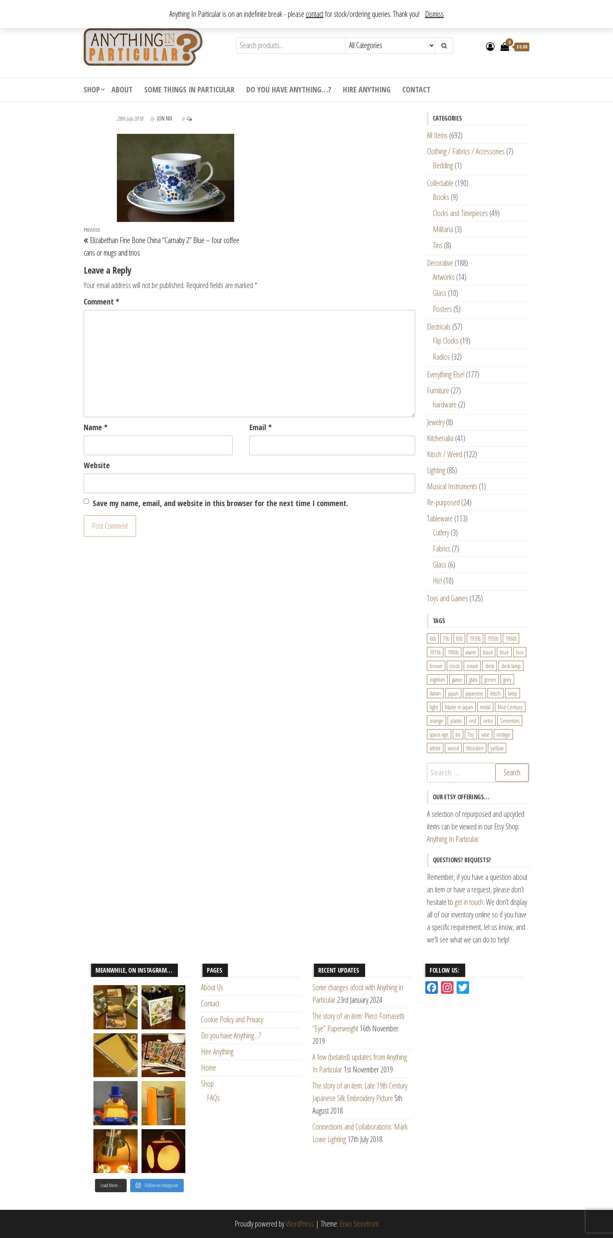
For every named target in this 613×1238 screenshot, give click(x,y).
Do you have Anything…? (288, 89)
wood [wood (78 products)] (453, 748)
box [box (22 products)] (519, 652)
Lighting (436, 470)
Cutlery (441, 532)
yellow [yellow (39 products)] (497, 748)
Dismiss (434, 14)
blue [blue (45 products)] (504, 652)
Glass (439, 293)
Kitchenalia (440, 438)
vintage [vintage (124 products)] (503, 734)
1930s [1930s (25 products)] (475, 638)
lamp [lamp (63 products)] (512, 693)
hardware (445, 404)
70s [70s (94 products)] (446, 638)
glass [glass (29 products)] (473, 679)
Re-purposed (443, 502)
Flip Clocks (446, 340)
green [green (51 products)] (490, 679)
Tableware (440, 518)
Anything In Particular (453, 839)
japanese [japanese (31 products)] (474, 693)
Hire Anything (367, 89)
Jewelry (436, 422)
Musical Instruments (452, 486)
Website (97, 465)
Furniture (438, 390)
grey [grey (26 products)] (507, 679)
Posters (442, 309)
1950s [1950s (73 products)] (493, 638)
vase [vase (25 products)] (485, 734)
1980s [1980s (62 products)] (453, 652)
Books (441, 197)
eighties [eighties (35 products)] (437, 679)
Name (96, 427)
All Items (437, 135)
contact (314, 14)
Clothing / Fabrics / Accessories (466, 151)
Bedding (443, 165)
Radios (441, 356)
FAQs (213, 1097)
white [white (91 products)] (435, 748)
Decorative (440, 263)
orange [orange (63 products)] (436, 720)
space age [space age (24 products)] (439, 734)
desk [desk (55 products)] (489, 666)
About (122, 89)
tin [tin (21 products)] (458, 734)
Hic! (437, 580)
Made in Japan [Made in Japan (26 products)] (459, 707)
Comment (101, 301)
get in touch (469, 902)
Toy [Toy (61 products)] (471, 734)
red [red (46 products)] (472, 720)
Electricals (439, 326)
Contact (416, 89)
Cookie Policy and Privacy (232, 1019)
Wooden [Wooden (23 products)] (475, 748)
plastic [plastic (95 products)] (456, 720)
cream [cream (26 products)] (472, 666)
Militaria (443, 229)
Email (260, 427)
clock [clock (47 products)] (454, 666)
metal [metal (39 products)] (485, 707)
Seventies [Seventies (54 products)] (510, 720)
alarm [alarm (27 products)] (471, 652)
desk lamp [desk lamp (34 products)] (511, 666)
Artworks (444, 277)
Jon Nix (165, 118)
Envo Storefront (359, 1223)
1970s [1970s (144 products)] (435, 652)
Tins (438, 245)
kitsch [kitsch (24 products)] (495, 693)
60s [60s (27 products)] (433, 638)
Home (208, 1067)
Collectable (440, 183)
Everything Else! (445, 374)
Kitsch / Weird (444, 454)
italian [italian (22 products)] (435, 693)
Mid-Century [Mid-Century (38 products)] (510, 707)
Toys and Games (447, 598)
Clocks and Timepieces (460, 213)
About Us (212, 987)
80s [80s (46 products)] (459, 638)
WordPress (300, 1223)
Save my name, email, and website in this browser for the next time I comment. (220, 503)
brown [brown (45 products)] (436, 666)
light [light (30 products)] (434, 707)
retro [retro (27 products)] (488, 720)
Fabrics (441, 548)
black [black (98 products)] (488, 652)
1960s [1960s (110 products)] (510, 638)
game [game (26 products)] (457, 679)
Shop (92, 89)
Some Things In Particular (189, 89)
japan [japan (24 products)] (453, 693)
